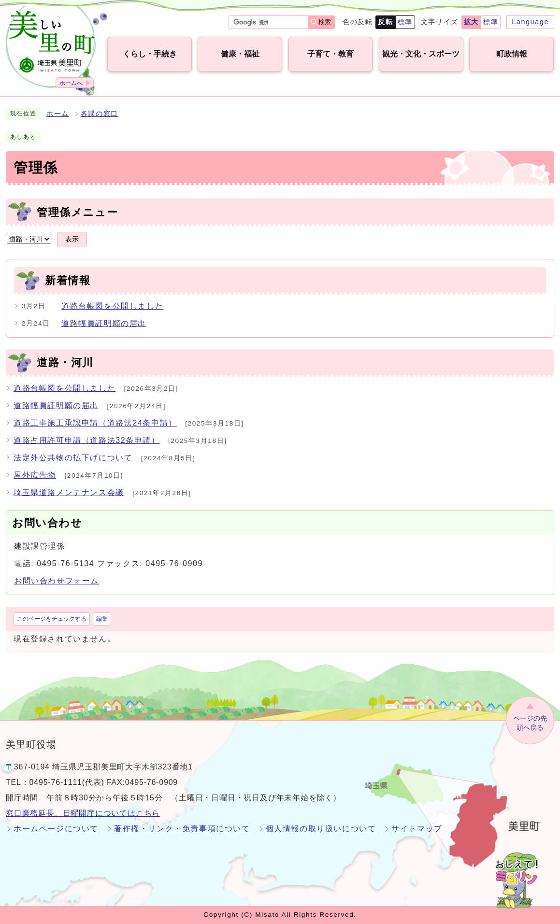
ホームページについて (56, 828)
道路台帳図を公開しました (112, 306)
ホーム (57, 113)
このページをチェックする (51, 618)
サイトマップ (417, 828)
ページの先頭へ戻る (530, 722)
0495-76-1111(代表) (66, 782)
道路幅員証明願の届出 (103, 323)
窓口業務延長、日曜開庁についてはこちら (83, 813)
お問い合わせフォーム (56, 581)
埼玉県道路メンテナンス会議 (69, 492)
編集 (102, 618)
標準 (405, 22)
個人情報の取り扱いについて (321, 828)
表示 (72, 239)
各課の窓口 (99, 113)
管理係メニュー (77, 212)
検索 (324, 22)
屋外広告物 (35, 475)
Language (530, 22)
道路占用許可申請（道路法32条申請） (87, 440)
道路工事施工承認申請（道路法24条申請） (95, 423)
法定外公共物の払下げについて (73, 458)
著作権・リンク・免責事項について (182, 828)
